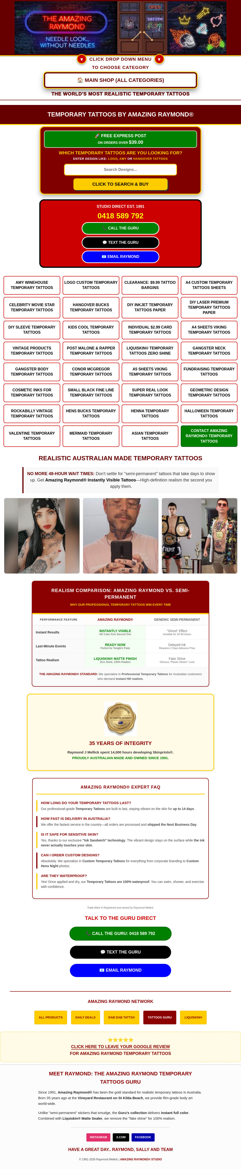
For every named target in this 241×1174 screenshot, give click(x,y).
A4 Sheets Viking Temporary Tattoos (209, 329)
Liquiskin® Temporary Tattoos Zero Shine (150, 350)
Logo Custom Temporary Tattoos (91, 285)
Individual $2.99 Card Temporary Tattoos (150, 329)
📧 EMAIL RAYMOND (120, 257)
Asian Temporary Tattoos (150, 436)
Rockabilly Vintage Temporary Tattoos (32, 413)
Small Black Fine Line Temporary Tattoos (91, 392)
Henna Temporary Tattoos (150, 413)
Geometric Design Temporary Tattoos (209, 392)
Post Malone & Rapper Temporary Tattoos (91, 350)
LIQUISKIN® (193, 1017)
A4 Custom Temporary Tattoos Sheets (209, 285)
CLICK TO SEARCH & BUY (120, 184)
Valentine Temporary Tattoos (32, 436)
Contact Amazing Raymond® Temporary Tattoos (209, 436)
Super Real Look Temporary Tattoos (150, 392)
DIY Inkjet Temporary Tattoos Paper (150, 307)
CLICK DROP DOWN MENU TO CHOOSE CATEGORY (120, 62)
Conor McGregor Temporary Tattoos (91, 371)
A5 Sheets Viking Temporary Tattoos (150, 371)
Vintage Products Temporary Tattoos (32, 350)
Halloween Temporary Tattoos (209, 413)
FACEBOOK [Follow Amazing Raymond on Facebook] (143, 1137)
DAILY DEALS (86, 1017)
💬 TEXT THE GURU (120, 242)
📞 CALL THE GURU (120, 228)
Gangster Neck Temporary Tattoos (209, 350)
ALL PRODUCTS (51, 1017)
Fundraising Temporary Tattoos (209, 371)
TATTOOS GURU (160, 1017)
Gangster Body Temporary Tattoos (32, 371)
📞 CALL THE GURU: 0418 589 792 (120, 933)
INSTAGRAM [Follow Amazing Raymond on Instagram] (98, 1137)
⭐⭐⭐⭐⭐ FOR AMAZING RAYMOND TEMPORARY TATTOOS (120, 1047)
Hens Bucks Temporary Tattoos (91, 413)
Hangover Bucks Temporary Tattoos (91, 307)
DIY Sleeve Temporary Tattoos (31, 329)
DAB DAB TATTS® (121, 1017)
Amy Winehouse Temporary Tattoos (32, 285)
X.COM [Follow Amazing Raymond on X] (120, 1137)
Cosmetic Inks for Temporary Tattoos (32, 392)
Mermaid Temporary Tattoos (90, 436)
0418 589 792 (120, 216)
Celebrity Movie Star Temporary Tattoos (32, 307)
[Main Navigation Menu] (120, 80)
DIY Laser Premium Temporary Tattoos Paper (209, 307)
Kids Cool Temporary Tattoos (91, 329)
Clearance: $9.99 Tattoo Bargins (150, 285)
